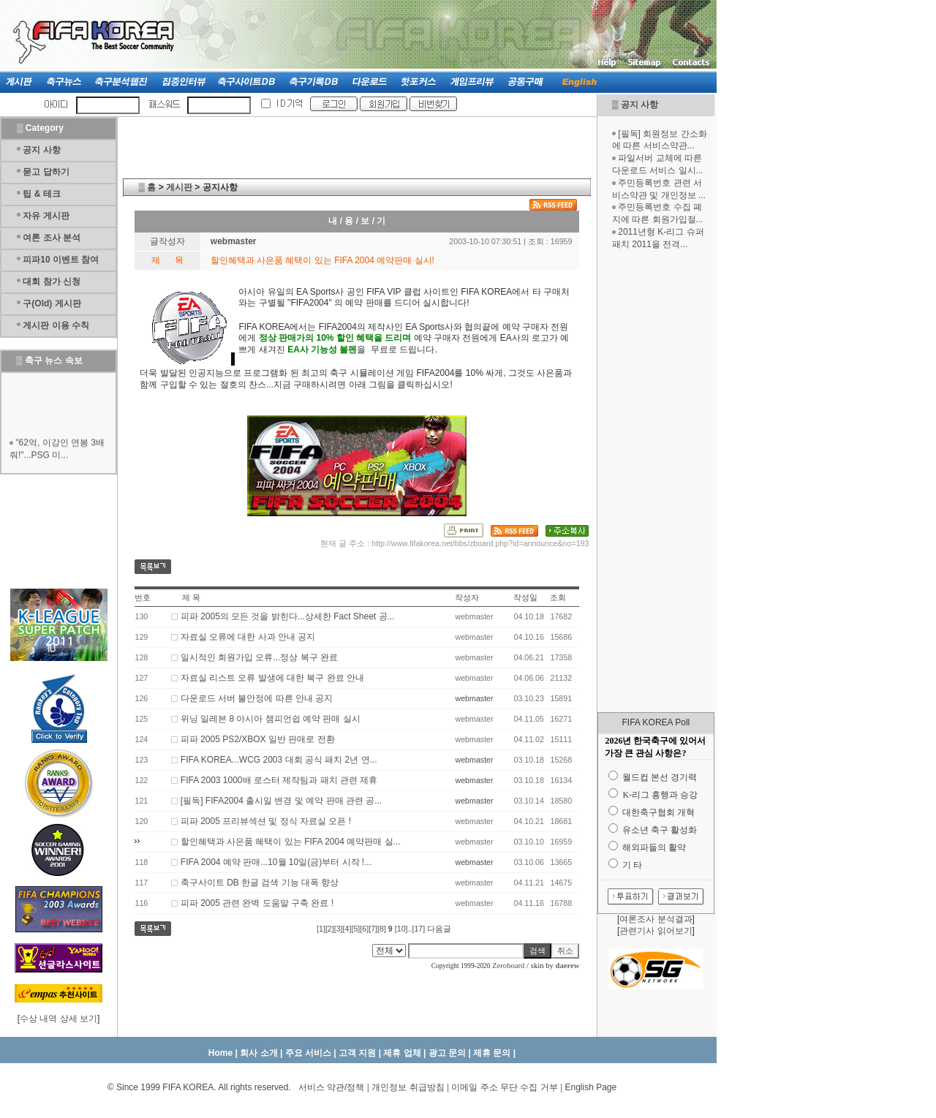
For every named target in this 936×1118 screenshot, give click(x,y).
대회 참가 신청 (51, 281)
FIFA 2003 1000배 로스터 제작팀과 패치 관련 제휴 (279, 780)
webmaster (474, 698)
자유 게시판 (46, 216)
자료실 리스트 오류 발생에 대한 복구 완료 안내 (272, 678)
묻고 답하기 (46, 172)
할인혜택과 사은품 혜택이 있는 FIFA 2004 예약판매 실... (291, 841)
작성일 (525, 597)
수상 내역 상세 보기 (58, 1018)
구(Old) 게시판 (51, 303)
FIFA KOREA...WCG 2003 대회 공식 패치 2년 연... (279, 760)
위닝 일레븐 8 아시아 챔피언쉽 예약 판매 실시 (271, 719)
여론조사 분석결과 (655, 919)
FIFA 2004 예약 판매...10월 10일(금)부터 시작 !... (276, 862)
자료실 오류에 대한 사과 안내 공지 (248, 637)
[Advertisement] (655, 481)
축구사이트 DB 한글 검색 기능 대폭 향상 (260, 882)
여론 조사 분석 (51, 238)
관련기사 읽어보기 (655, 931)
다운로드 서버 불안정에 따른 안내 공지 (257, 698)
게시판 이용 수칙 (56, 325)
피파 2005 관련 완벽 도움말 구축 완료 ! (257, 903)
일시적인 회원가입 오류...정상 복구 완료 (259, 657)
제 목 (191, 597)
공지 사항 (639, 104)
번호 (143, 597)
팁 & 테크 (41, 194)
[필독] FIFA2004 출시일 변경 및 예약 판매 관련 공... (281, 801)
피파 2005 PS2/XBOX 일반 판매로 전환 (258, 739)
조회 (558, 597)
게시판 (179, 187)
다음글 (439, 928)
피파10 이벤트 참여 (61, 259)
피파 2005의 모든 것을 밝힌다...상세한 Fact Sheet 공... (288, 616)
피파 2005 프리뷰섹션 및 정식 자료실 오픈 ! (266, 821)
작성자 (467, 597)
